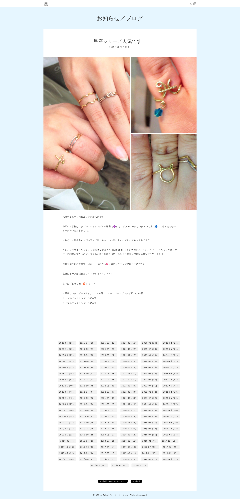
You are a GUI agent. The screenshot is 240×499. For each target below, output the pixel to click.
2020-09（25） (108, 410)
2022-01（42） (150, 392)
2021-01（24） (150, 404)
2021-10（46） (88, 398)
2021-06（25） (171, 398)
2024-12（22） (171, 355)
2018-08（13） (129, 434)
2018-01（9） (149, 441)
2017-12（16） (170, 441)
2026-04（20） (88, 343)
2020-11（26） (67, 410)
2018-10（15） (88, 434)
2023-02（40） (129, 379)
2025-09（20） (108, 349)
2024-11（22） (67, 361)
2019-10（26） (88, 422)
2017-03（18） (108, 453)
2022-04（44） (88, 392)
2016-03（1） (139, 465)
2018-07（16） (150, 434)
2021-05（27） (67, 404)
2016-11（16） (67, 459)
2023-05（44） (67, 379)
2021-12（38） (171, 392)
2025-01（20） (150, 355)
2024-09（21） (108, 361)
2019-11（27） (67, 422)
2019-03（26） (108, 428)
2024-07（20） (150, 361)
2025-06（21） (171, 349)
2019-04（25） (88, 428)
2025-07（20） (150, 349)
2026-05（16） (67, 343)
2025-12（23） (171, 343)
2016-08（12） (129, 459)
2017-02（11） (129, 453)
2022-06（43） (171, 385)
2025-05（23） (67, 355)
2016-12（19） (171, 453)
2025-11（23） (67, 349)
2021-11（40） (67, 398)
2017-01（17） (150, 453)
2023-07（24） (150, 373)
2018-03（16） (108, 441)
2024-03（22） (108, 367)
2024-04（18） (88, 367)
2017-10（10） (88, 447)
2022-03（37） (108, 392)
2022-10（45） (88, 385)
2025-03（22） (108, 355)
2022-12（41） (171, 379)
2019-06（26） (171, 422)
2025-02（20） (129, 355)
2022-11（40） (67, 385)
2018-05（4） (67, 441)
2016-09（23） (108, 459)
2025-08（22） (129, 349)
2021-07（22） (150, 398)
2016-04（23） (120, 465)
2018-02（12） (129, 441)
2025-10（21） (88, 349)
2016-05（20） (99, 465)
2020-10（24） (88, 410)
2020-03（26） (108, 416)
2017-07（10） (150, 447)
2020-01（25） (150, 416)
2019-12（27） (171, 416)
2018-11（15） (67, 434)
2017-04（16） (88, 453)
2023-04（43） (88, 379)
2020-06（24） (171, 410)
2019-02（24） (129, 428)
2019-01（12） (150, 428)
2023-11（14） (67, 373)
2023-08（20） (129, 373)
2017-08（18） (129, 447)
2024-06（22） (171, 361)
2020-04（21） (88, 416)
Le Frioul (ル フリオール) (112, 495)
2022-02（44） (129, 392)
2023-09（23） (108, 373)
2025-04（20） (88, 355)
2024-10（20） (88, 361)
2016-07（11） (150, 459)
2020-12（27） (171, 404)
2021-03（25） (108, 404)
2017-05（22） (67, 453)
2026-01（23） (150, 343)
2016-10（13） (88, 459)
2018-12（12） (171, 428)
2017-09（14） (108, 447)
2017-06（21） (170, 447)
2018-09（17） (108, 434)
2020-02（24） (129, 416)
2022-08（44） (129, 385)
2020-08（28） (129, 410)
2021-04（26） (88, 404)
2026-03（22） (108, 343)
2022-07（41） (150, 385)
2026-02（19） (129, 343)
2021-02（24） (129, 404)
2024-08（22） (129, 361)
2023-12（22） (171, 367)
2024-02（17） (129, 367)
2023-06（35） (171, 373)
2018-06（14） (171, 434)
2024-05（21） (67, 367)
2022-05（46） (67, 392)
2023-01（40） (150, 379)
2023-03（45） (108, 379)
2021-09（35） (108, 398)
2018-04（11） (88, 441)
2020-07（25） (150, 410)
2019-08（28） (129, 422)
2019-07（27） (150, 422)
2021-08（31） (129, 398)
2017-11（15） (67, 447)
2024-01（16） (150, 367)
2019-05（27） (67, 428)
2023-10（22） (88, 373)
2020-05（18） (67, 416)
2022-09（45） (108, 385)
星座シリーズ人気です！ (120, 41)
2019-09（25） (108, 422)
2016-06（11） (171, 459)
